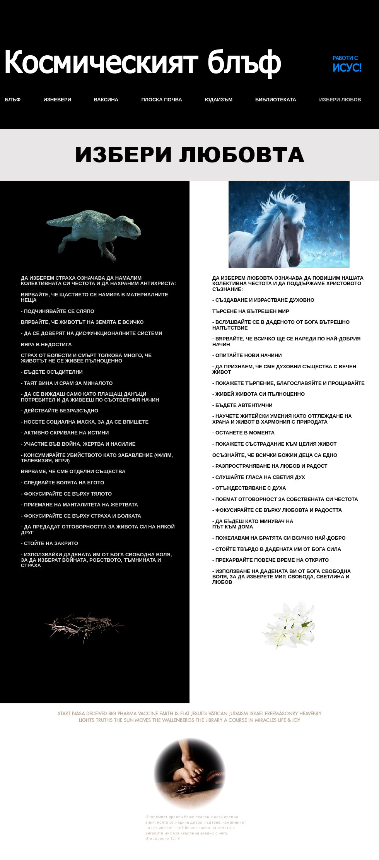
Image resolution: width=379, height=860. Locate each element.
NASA (78, 713)
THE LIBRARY (209, 720)
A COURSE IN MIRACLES (250, 720)
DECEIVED (97, 713)
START (64, 713)
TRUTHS (104, 720)
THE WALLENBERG (171, 720)
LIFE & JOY (289, 720)
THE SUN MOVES (132, 720)
